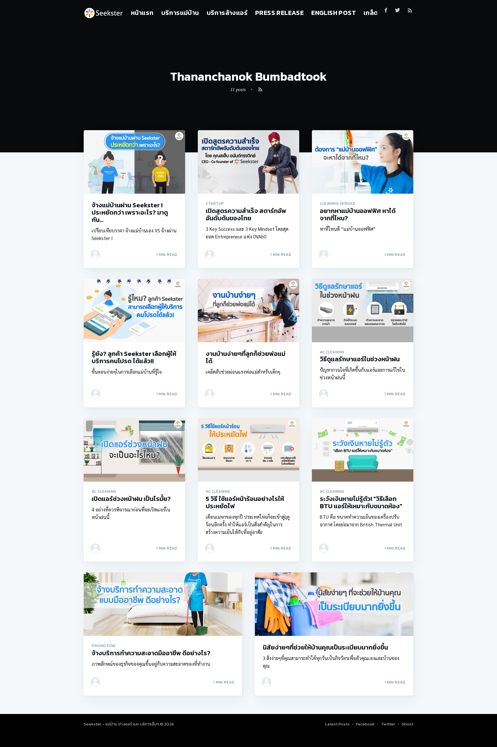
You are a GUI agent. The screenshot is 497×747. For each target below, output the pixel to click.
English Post (333, 12)
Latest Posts (337, 724)
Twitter (388, 724)
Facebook (365, 724)
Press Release (279, 12)
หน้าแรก (142, 12)
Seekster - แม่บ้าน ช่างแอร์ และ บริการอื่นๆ (122, 724)
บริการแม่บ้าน (180, 12)
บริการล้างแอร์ (227, 12)
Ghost (407, 724)
